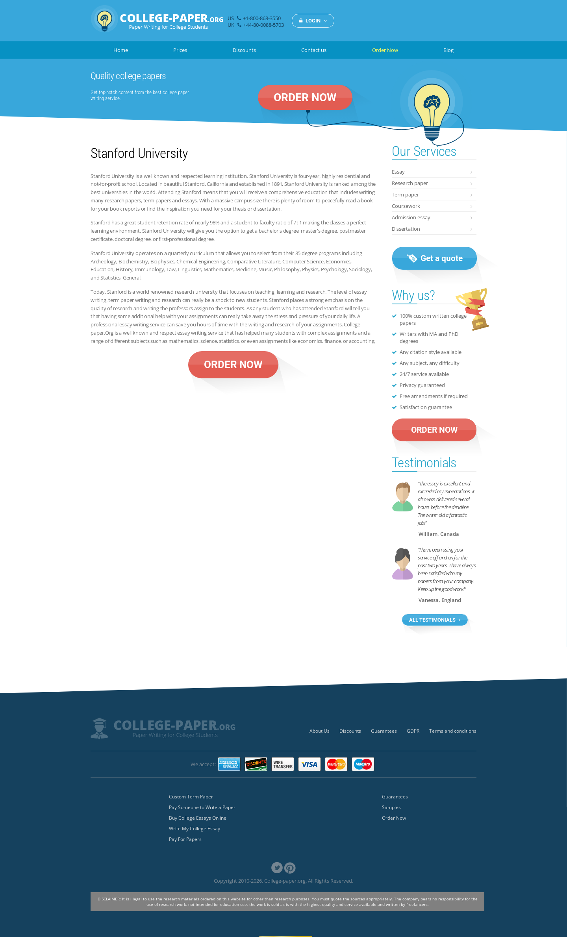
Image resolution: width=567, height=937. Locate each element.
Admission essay (411, 217)
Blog (448, 50)
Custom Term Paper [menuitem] (191, 796)
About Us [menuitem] (319, 731)
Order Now (385, 50)
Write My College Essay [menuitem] (194, 828)
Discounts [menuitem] (350, 731)
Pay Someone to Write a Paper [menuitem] (202, 807)
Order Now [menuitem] (394, 818)
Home (120, 50)
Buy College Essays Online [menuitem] (197, 818)
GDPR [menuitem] (413, 731)
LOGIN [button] (313, 21)
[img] (157, 23)
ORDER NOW (305, 97)
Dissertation (406, 228)
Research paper (410, 183)
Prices (180, 50)
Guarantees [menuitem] (384, 731)
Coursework (406, 205)
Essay (398, 171)
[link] (277, 868)
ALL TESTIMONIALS (435, 620)
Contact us (313, 50)
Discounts (244, 50)
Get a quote (435, 258)
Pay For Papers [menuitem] (185, 839)
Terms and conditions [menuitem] (452, 731)
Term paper (405, 194)
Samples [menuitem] (391, 807)
